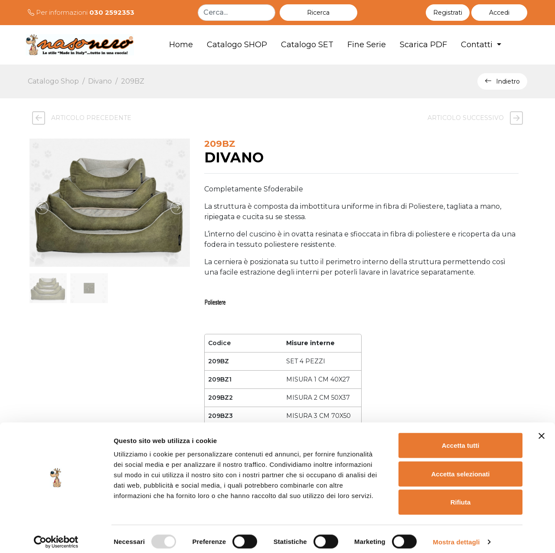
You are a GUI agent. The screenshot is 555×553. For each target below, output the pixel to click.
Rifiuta (461, 496)
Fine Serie (366, 44)
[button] (499, 12)
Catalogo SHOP (237, 44)
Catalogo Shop (53, 81)
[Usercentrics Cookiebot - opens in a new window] (56, 536)
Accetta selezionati (460, 468)
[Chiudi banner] (542, 430)
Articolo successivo (477, 118)
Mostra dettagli (456, 536)
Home (181, 44)
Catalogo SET (307, 44)
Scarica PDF (423, 44)
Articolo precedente (79, 118)
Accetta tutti (461, 439)
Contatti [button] (478, 44)
